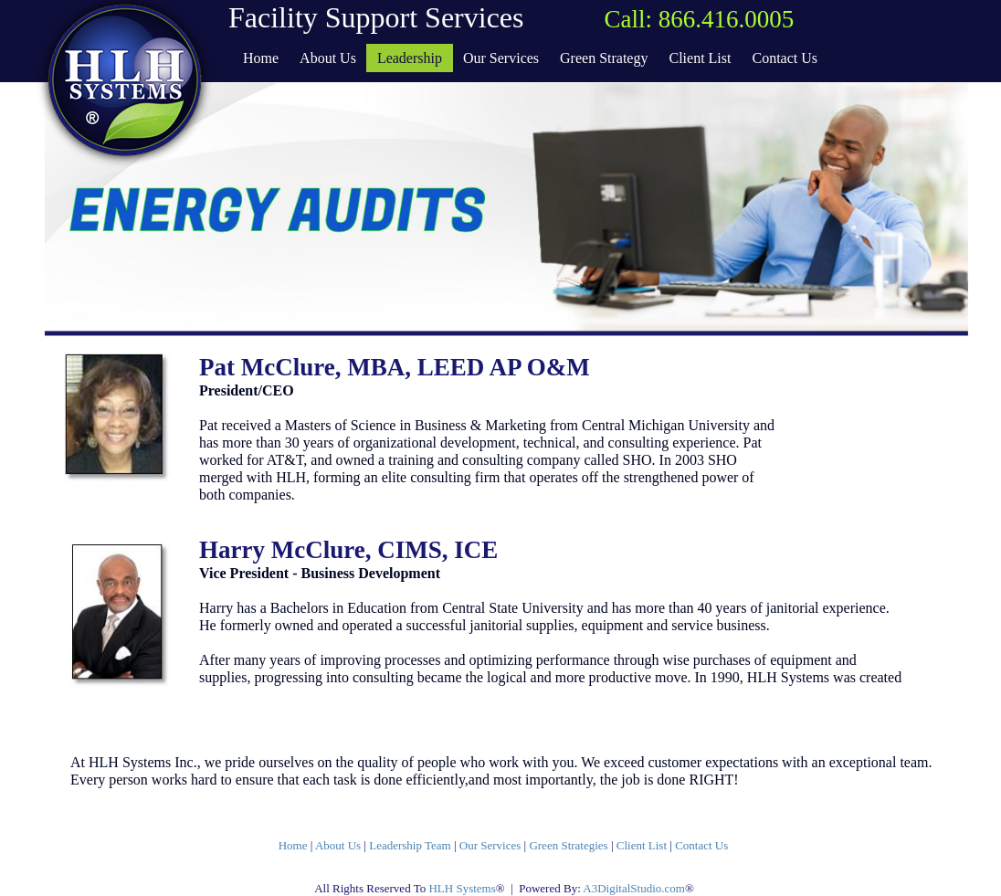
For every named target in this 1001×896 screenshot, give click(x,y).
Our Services (491, 845)
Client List (641, 845)
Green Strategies (570, 845)
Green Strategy (604, 58)
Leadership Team (409, 845)
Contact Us (701, 845)
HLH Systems (461, 888)
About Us (339, 845)
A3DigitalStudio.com (634, 888)
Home (293, 845)
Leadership (409, 58)
